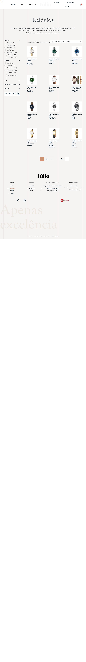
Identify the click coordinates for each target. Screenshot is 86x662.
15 (62, 159)
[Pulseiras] (5, 47)
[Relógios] (5, 52)
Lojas (67, 6)
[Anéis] (5, 50)
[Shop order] (66, 41)
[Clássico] (6, 57)
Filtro (8, 94)
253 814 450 (73, 186)
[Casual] (6, 55)
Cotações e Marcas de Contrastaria (52, 186)
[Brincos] (5, 42)
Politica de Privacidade (52, 188)
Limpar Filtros (16, 93)
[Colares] (5, 45)
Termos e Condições (52, 190)
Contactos (70, 2)
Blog (31, 190)
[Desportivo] (6, 77)
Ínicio (13, 4)
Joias (12, 193)
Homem (12, 188)
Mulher (12, 190)
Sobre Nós (57, 2)
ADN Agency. (55, 236)
